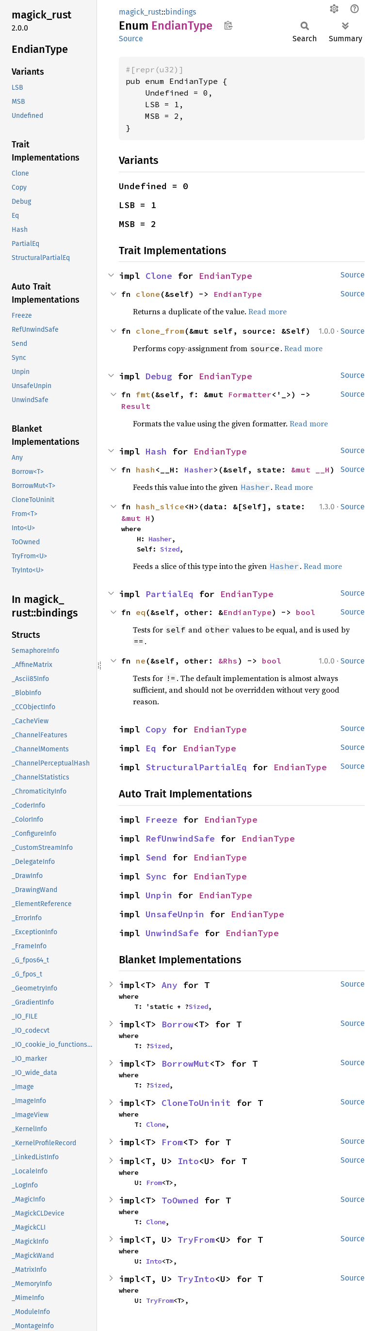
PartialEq (170, 594)
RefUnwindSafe (180, 838)
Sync (156, 876)
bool (305, 612)
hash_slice (160, 506)
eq (141, 612)
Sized (169, 549)
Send (156, 857)
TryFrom (196, 1239)
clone (148, 294)
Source (131, 38)
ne (141, 661)
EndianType (225, 275)
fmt (143, 394)
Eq (151, 748)
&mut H (135, 518)
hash (145, 469)
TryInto (196, 1278)
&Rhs (228, 661)
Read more (267, 311)
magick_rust (140, 11)
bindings (180, 11)
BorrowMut (186, 1063)
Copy (156, 729)
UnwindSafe (172, 933)
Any (170, 984)
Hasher (198, 469)
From (172, 1142)
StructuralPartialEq (196, 767)
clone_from (160, 331)
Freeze (162, 819)
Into (188, 1161)
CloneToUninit (196, 1102)
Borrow (178, 1024)
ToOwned (180, 1200)
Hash (156, 451)
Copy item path (228, 25)
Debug (159, 376)
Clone (159, 275)
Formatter (250, 394)
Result (135, 406)
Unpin (159, 895)
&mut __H (310, 469)
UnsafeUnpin (175, 914)
